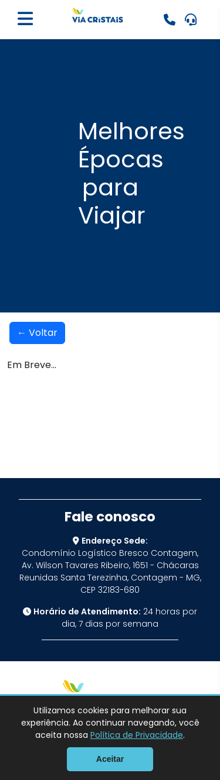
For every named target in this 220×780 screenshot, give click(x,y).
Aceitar (110, 759)
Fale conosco (110, 516)
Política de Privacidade (136, 735)
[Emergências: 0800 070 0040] (169, 20)
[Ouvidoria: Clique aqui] (191, 20)
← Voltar (37, 332)
